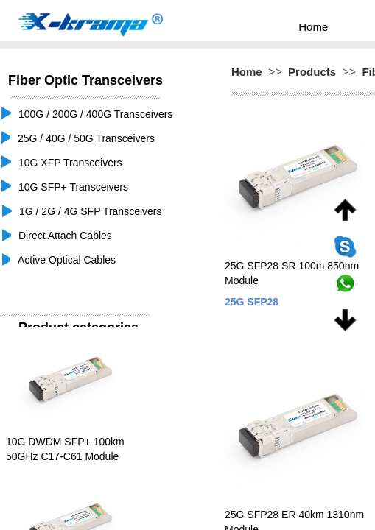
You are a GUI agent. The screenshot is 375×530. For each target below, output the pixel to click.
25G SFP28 (251, 302)
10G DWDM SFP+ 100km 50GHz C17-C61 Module (65, 449)
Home (246, 72)
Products (312, 72)
